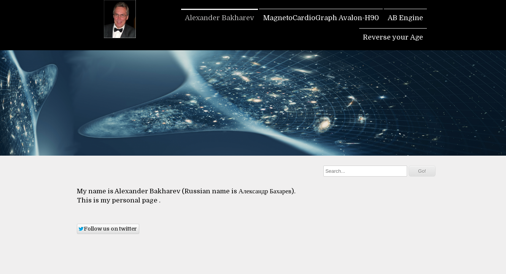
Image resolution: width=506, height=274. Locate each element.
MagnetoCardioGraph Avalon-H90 (321, 18)
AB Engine (405, 18)
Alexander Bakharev (219, 18)
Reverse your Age (393, 37)
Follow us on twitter (107, 229)
